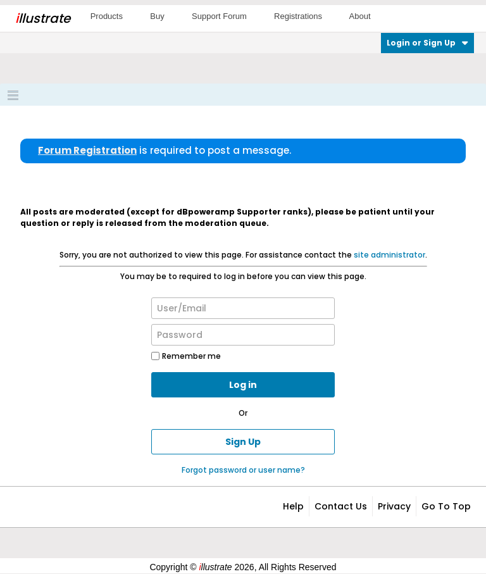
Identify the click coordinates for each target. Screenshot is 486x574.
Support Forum (219, 16)
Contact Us (341, 506)
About (360, 16)
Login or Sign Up (427, 42)
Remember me (186, 356)
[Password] (243, 335)
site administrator (389, 254)
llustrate (42, 18)
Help (293, 506)
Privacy (394, 506)
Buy (157, 16)
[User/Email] (243, 308)
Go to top (446, 506)
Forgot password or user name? (243, 470)
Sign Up (243, 441)
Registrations (298, 16)
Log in (243, 384)
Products (106, 16)
